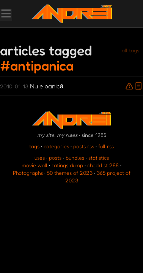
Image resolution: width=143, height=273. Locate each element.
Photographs (28, 172)
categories (56, 146)
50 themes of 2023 (70, 172)
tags (34, 146)
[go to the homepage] (71, 13)
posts (55, 157)
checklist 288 (103, 165)
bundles (75, 157)
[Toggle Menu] (5, 14)
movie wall (34, 165)
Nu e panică (31, 86)
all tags (130, 50)
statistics (98, 157)
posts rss (83, 146)
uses (40, 157)
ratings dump (67, 165)
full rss (106, 146)
